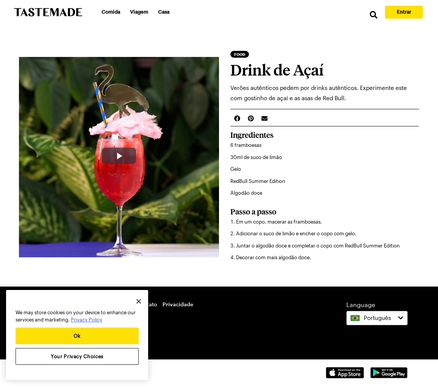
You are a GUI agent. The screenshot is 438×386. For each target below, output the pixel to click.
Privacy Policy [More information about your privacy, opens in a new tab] (86, 320)
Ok (77, 336)
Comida (111, 12)
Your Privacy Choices (77, 356)
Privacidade (178, 304)
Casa (163, 12)
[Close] (138, 301)
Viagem (139, 12)
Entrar (404, 12)
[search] (373, 15)
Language (360, 304)
